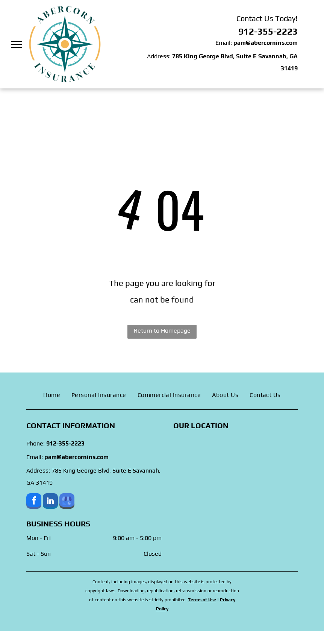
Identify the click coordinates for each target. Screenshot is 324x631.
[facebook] (33, 502)
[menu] (16, 44)
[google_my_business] (66, 502)
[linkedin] (50, 502)
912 (246, 31)
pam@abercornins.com (265, 42)
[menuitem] (52, 395)
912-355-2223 (65, 443)
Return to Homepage (162, 330)
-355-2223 (276, 31)
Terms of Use (202, 599)
